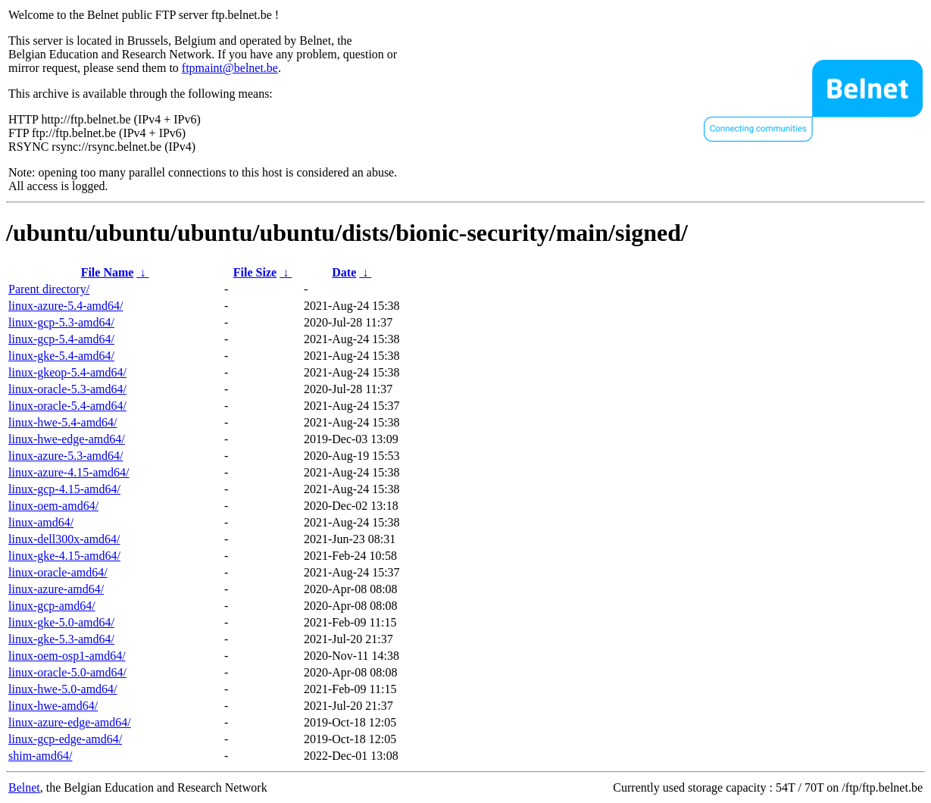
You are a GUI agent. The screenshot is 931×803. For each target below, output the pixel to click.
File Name (107, 272)
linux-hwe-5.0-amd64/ (62, 689)
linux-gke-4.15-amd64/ (64, 555)
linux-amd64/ (40, 522)
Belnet (24, 787)
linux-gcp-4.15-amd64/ (64, 489)
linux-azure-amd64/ (56, 589)
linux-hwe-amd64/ (53, 705)
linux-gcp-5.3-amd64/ (61, 322)
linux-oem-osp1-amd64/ (67, 655)
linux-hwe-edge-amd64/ (66, 439)
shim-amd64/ (40, 755)
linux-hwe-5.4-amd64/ (62, 422)
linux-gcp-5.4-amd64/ (61, 339)
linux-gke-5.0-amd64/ (61, 622)
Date (344, 272)
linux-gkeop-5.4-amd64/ (67, 372)
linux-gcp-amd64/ (51, 605)
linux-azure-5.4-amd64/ (65, 305)
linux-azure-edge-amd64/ (69, 722)
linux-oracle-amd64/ (58, 572)
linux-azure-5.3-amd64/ (65, 455)
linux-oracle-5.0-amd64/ (67, 672)
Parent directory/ (48, 289)
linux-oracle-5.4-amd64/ (67, 405)
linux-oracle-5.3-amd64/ (67, 389)
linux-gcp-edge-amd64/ (65, 739)
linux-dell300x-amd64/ (64, 539)
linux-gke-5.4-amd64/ (61, 355)
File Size (254, 272)
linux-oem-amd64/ (53, 505)
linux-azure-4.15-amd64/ (69, 472)
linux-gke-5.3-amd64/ (61, 639)
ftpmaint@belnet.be (230, 67)
